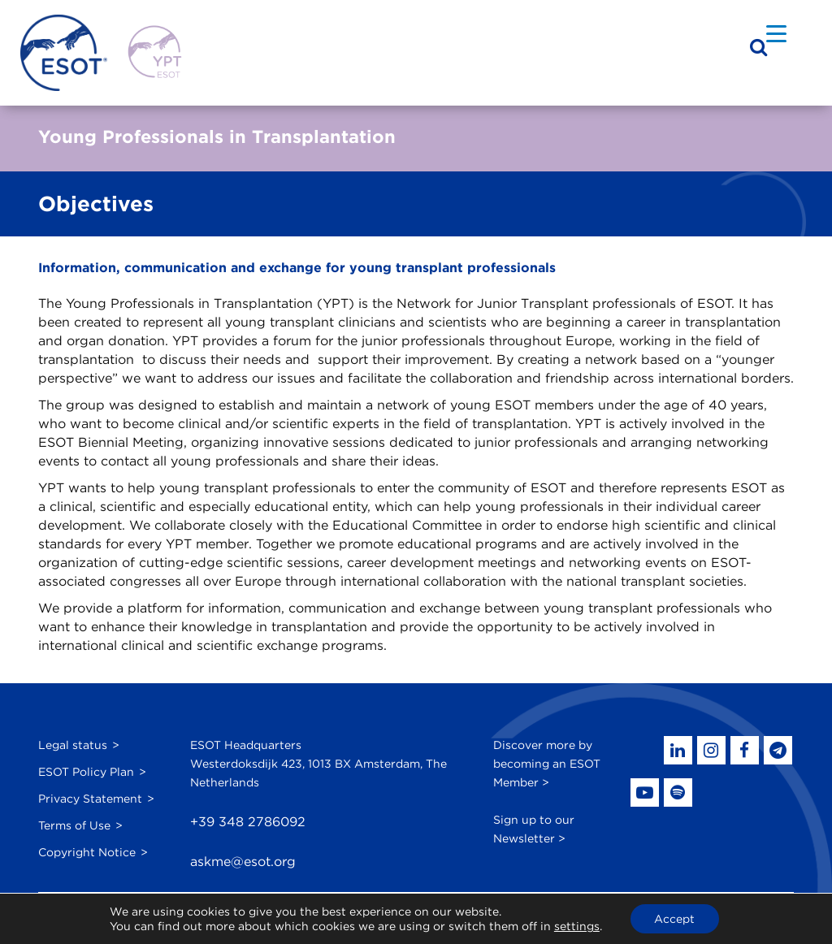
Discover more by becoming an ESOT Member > (546, 763)
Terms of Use (74, 825)
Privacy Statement (90, 798)
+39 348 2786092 (248, 821)
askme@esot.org (243, 861)
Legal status (72, 744)
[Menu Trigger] (776, 33)
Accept (674, 918)
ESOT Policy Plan (86, 771)
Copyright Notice (87, 852)
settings (577, 926)
